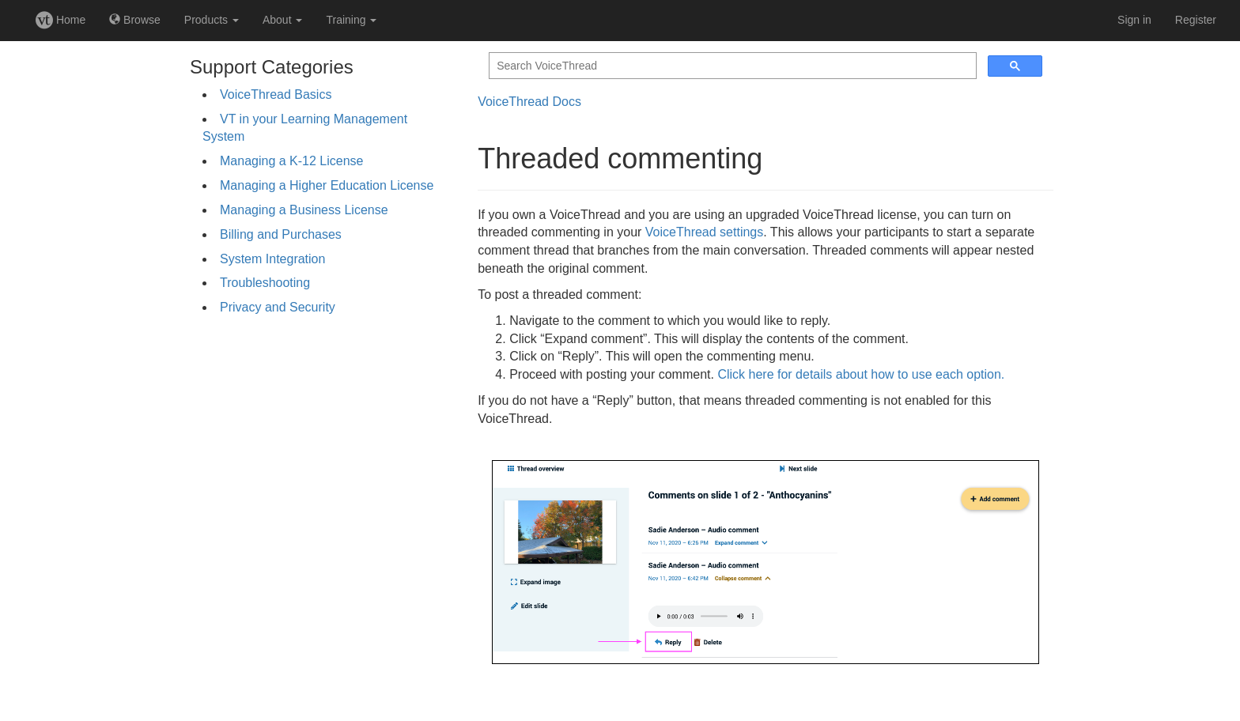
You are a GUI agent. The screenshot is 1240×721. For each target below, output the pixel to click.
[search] (731, 66)
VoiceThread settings (704, 232)
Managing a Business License (304, 210)
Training (351, 19)
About (282, 19)
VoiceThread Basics (275, 94)
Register (1195, 19)
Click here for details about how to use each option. (860, 374)
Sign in (1134, 19)
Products (211, 19)
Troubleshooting (265, 282)
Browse (135, 19)
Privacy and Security (277, 307)
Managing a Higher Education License (326, 185)
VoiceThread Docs (529, 101)
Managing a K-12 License (291, 161)
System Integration (272, 259)
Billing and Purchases (281, 234)
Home (60, 19)
